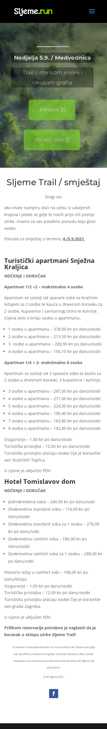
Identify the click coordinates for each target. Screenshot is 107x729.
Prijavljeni (48, 140)
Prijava (48, 110)
